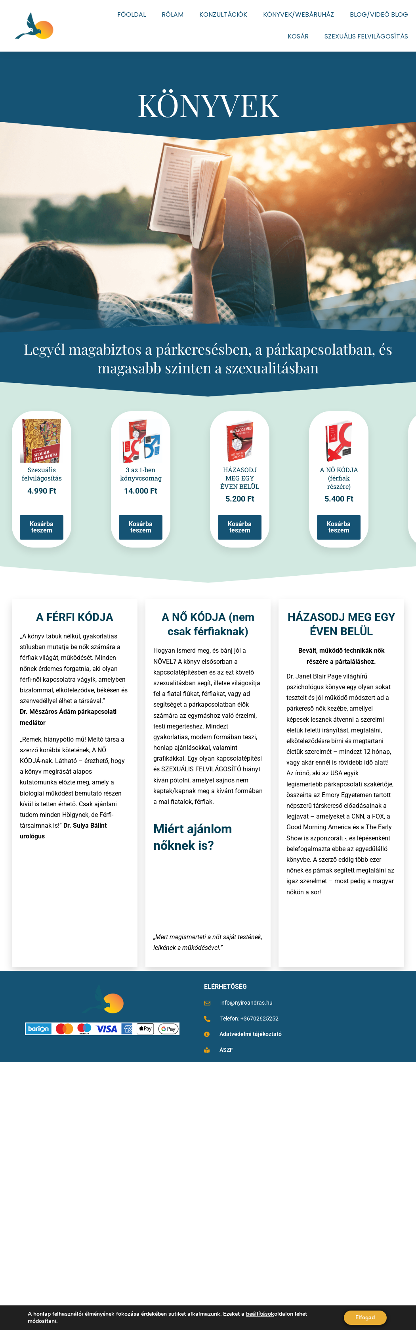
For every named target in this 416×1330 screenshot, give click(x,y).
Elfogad (365, 1317)
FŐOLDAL (131, 14)
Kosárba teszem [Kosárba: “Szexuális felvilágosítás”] (41, 527)
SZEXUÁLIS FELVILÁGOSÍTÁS (366, 36)
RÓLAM (172, 14)
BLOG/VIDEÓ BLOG (379, 14)
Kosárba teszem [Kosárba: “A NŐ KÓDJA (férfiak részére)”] (339, 527)
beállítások (260, 1314)
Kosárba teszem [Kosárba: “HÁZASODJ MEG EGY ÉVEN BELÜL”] (240, 527)
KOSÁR (298, 36)
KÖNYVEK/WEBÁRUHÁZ (298, 14)
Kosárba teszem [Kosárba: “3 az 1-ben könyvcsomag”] (141, 527)
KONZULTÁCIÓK (223, 14)
